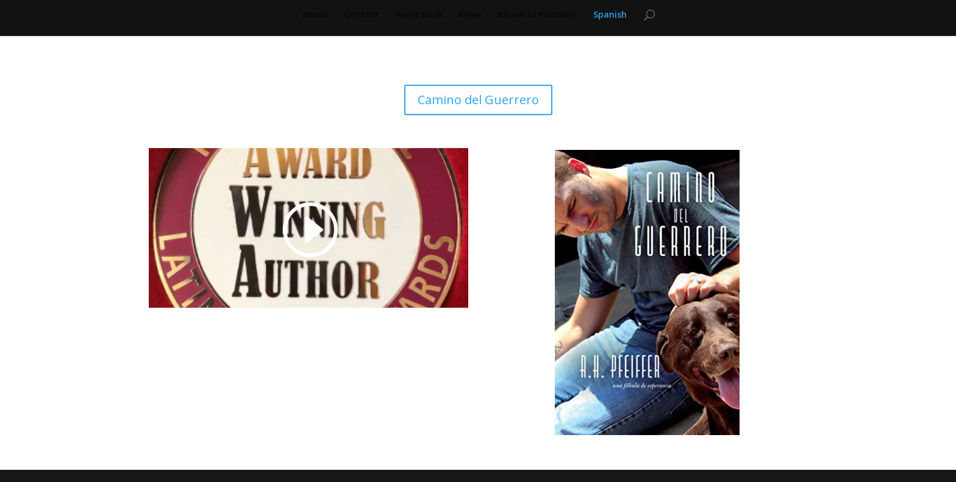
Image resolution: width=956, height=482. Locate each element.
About (315, 15)
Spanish (610, 15)
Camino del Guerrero (478, 99)
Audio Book (419, 15)
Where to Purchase (537, 15)
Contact (361, 15)
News (470, 15)
